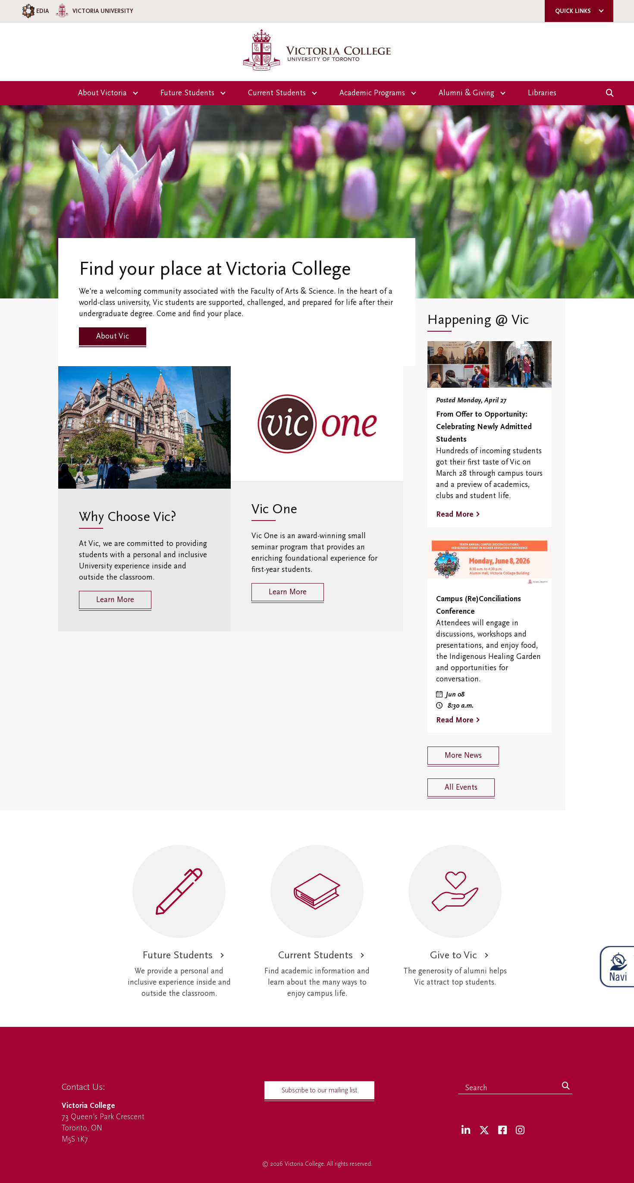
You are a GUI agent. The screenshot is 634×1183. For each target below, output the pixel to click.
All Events (461, 787)
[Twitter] (484, 1130)
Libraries (542, 92)
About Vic (112, 336)
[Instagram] (520, 1130)
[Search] (565, 1086)
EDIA (35, 11)
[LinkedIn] (466, 1130)
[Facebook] (502, 1130)
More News (463, 755)
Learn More (115, 599)
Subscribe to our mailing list (319, 1090)
